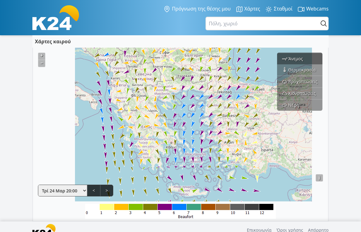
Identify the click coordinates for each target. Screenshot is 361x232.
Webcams (313, 9)
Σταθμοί (279, 9)
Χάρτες (248, 9)
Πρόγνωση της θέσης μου (197, 9)
